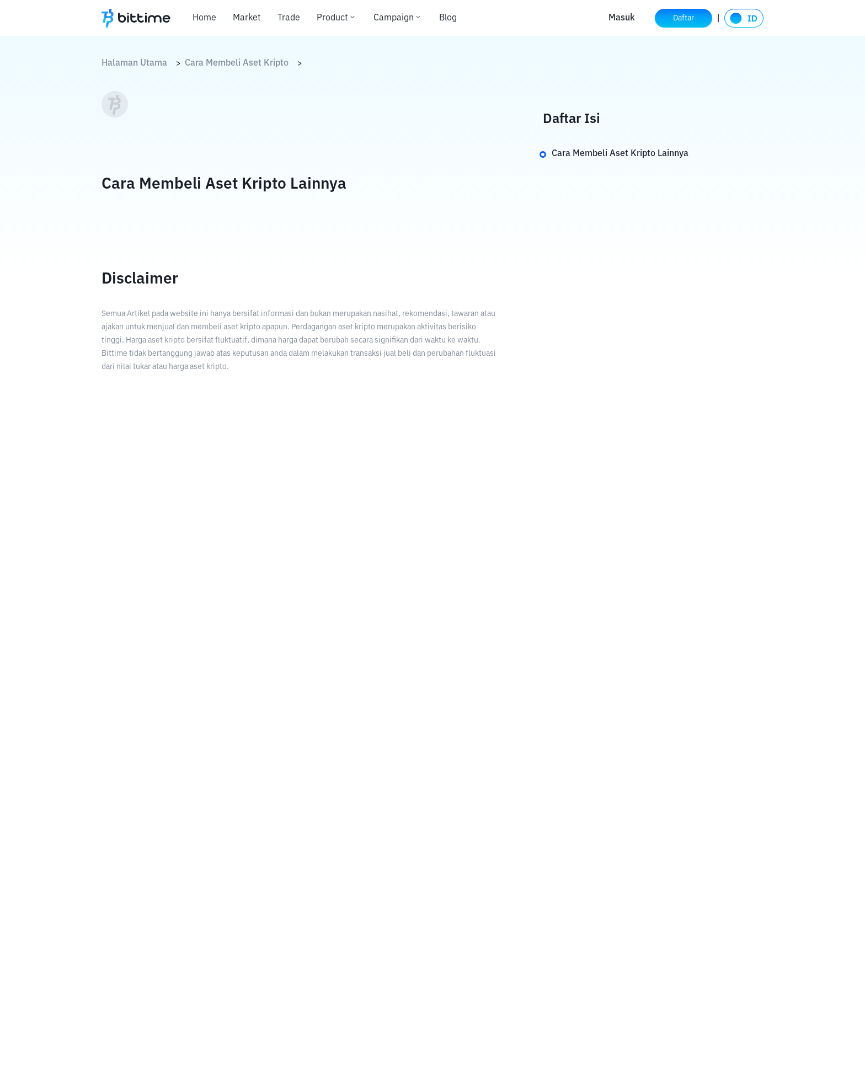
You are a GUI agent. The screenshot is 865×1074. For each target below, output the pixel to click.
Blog (448, 18)
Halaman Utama (134, 63)
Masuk (621, 18)
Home (204, 18)
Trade (288, 18)
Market (247, 18)
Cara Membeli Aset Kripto (237, 63)
